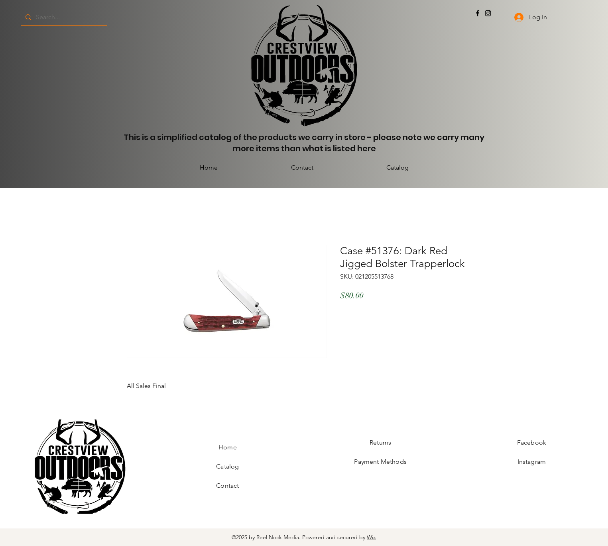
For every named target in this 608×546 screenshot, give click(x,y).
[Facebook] (478, 13)
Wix (371, 537)
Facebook (531, 442)
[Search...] (63, 17)
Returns (380, 442)
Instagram (531, 461)
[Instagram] (488, 13)
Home (227, 447)
